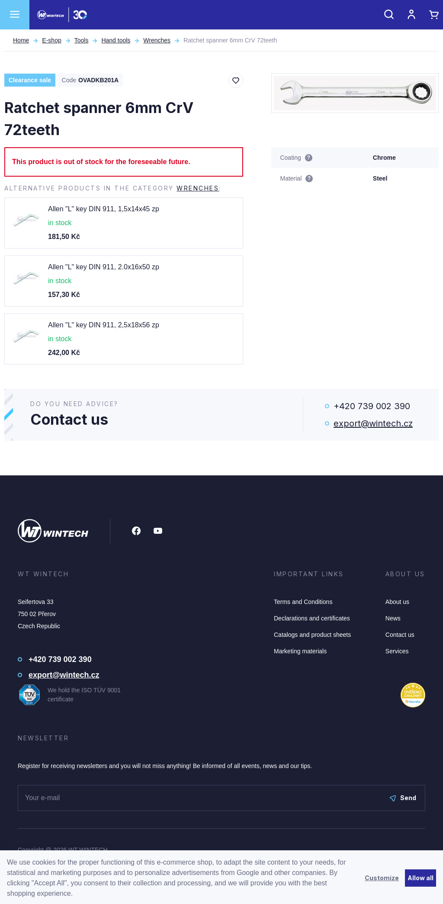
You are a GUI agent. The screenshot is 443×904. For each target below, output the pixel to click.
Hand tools (115, 40)
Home (21, 40)
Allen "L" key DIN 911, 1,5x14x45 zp (103, 209)
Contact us (399, 634)
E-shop (51, 40)
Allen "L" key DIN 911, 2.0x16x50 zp (103, 267)
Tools (81, 40)
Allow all (420, 877)
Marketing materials (300, 651)
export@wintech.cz (373, 423)
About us (397, 601)
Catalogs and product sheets (312, 634)
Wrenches (156, 40)
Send (403, 797)
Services (397, 651)
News (393, 618)
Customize (382, 877)
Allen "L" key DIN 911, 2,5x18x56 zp (103, 325)
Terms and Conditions (303, 601)
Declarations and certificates (312, 618)
